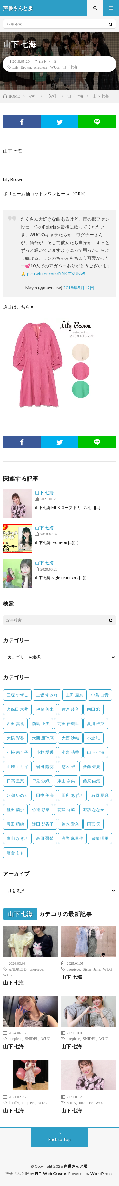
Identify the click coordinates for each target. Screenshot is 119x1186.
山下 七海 (47, 61)
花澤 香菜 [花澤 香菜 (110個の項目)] (66, 809)
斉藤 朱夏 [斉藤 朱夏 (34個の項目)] (91, 766)
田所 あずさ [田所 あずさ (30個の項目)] (72, 795)
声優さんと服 (76, 1166)
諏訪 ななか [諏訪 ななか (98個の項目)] (93, 809)
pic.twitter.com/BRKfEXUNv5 (56, 273)
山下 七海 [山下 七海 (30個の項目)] (95, 752)
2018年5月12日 (78, 287)
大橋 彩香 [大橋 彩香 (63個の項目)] (15, 737)
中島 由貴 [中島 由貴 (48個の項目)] (100, 694)
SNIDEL (32, 1038)
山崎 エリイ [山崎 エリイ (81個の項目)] (17, 766)
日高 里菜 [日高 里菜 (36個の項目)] (15, 780)
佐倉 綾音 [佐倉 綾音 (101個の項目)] (70, 709)
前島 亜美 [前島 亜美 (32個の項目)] (41, 723)
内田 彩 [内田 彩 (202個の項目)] (93, 709)
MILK (71, 1102)
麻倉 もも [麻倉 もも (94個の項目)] (15, 852)
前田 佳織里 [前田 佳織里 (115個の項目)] (68, 723)
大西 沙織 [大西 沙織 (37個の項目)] (70, 737)
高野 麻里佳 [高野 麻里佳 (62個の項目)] (72, 838)
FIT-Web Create (50, 1173)
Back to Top (59, 1139)
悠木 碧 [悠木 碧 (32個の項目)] (68, 766)
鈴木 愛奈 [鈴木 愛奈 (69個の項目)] (70, 823)
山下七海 (69, 67)
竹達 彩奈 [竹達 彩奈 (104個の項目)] (41, 809)
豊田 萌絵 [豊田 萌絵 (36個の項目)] (15, 823)
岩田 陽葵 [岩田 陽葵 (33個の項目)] (45, 766)
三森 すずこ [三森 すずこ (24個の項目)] (17, 694)
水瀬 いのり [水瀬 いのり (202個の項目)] (17, 795)
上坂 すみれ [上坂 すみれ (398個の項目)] (47, 694)
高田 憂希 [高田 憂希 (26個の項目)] (45, 838)
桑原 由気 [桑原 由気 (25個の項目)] (91, 780)
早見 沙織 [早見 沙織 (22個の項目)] (41, 780)
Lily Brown (21, 67)
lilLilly (14, 1102)
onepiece (41, 67)
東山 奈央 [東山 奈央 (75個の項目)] (66, 780)
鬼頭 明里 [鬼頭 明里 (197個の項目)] (100, 838)
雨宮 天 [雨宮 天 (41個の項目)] (93, 823)
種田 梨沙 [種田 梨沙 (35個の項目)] (15, 809)
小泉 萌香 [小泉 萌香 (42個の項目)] (70, 752)
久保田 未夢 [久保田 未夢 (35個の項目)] (17, 709)
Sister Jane (91, 969)
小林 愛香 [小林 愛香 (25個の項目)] (45, 752)
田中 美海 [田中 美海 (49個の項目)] (45, 795)
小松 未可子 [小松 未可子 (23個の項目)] (17, 752)
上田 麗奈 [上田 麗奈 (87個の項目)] (74, 694)
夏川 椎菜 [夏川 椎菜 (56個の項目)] (95, 723)
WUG (54, 67)
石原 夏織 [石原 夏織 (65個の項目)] (100, 795)
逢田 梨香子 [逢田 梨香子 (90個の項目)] (43, 823)
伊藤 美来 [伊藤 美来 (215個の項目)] (45, 709)
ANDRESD (18, 969)
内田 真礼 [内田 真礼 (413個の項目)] (15, 723)
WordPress (101, 1173)
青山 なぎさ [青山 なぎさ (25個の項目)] (17, 838)
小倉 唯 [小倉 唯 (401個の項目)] (93, 737)
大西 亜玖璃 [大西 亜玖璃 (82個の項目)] (43, 737)
